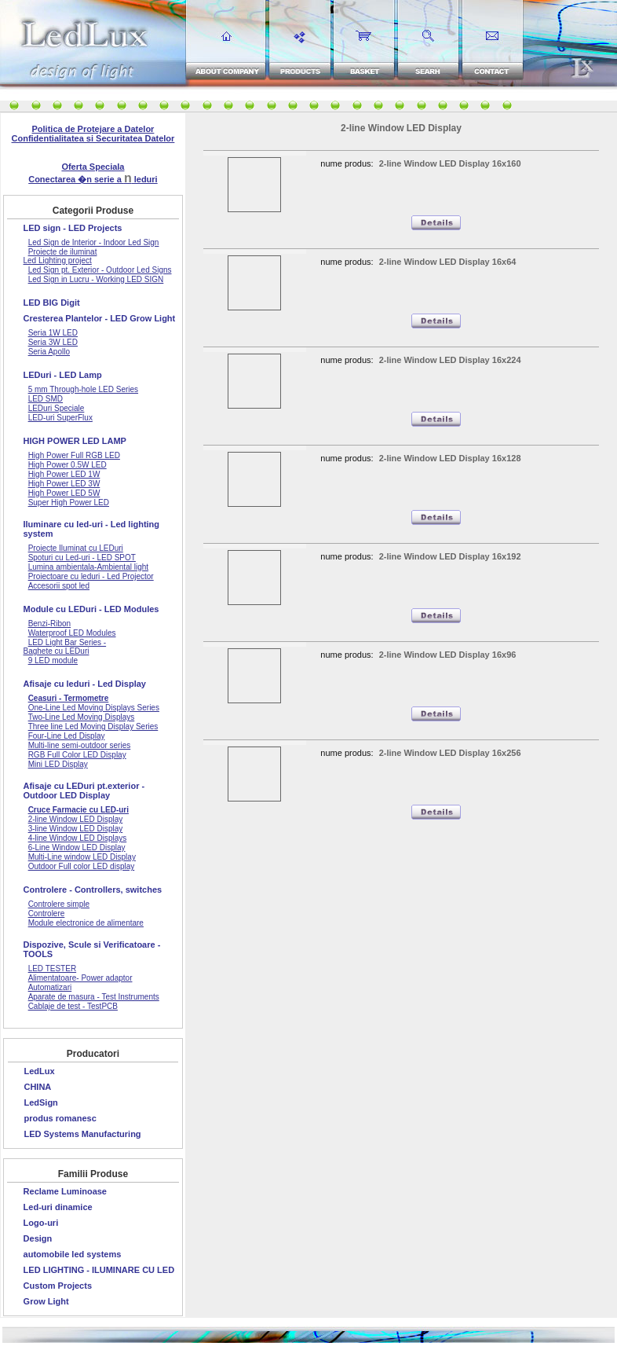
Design (38, 1238)
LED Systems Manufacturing (82, 1134)
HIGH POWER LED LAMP (75, 441)
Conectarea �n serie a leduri (92, 179)
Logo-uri (41, 1222)
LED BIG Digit (52, 302)
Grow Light (46, 1301)
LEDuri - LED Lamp (63, 375)
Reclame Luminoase (65, 1191)
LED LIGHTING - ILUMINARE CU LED (99, 1270)
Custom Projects (58, 1285)
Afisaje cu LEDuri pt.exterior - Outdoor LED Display (84, 790)
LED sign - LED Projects (73, 228)
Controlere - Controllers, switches (93, 889)
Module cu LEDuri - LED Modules (91, 609)
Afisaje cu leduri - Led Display (85, 683)
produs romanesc (60, 1118)
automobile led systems (73, 1254)
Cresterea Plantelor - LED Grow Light (100, 318)
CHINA (37, 1086)
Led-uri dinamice (58, 1207)
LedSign (40, 1102)
